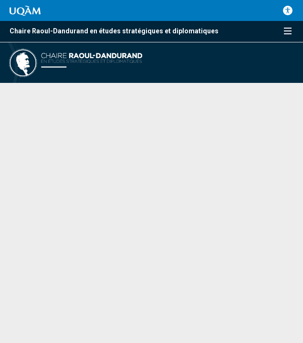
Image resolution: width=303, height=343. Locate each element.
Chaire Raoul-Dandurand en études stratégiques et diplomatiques (114, 31)
